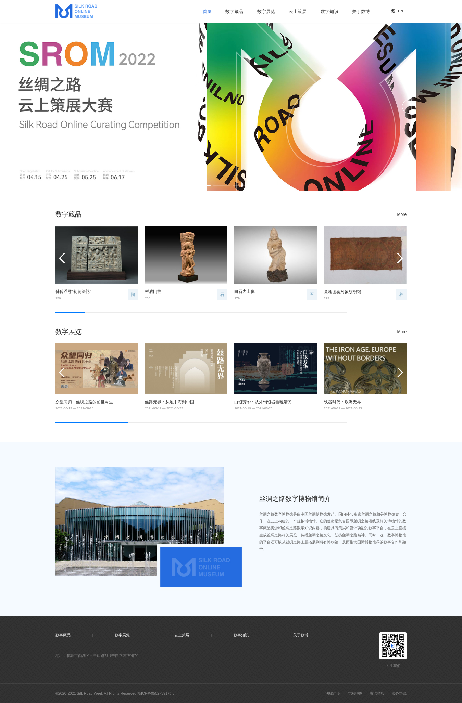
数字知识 (329, 11)
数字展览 (266, 11)
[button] (203, 185)
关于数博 (361, 11)
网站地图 (355, 693)
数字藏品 (234, 11)
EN (400, 11)
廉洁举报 (377, 693)
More (402, 214)
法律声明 (332, 693)
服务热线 (399, 693)
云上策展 (298, 11)
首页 (207, 11)
